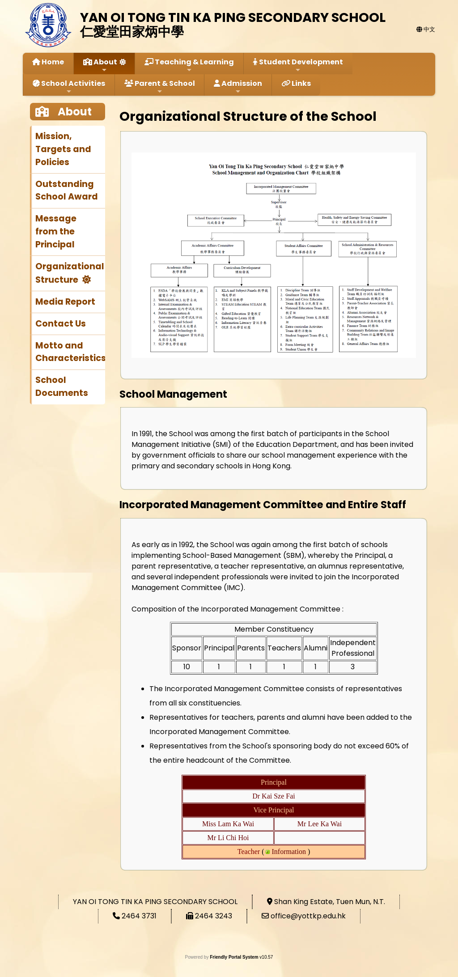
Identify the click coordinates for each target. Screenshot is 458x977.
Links (296, 83)
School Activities (69, 86)
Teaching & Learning (189, 65)
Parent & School (159, 86)
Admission (238, 86)
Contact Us (60, 324)
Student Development (298, 65)
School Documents (61, 386)
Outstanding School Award (66, 190)
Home (48, 62)
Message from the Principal (55, 231)
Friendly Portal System (234, 957)
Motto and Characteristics (70, 352)
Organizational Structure (69, 273)
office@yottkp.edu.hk (308, 916)
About (100, 65)
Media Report (65, 302)
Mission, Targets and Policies (63, 149)
